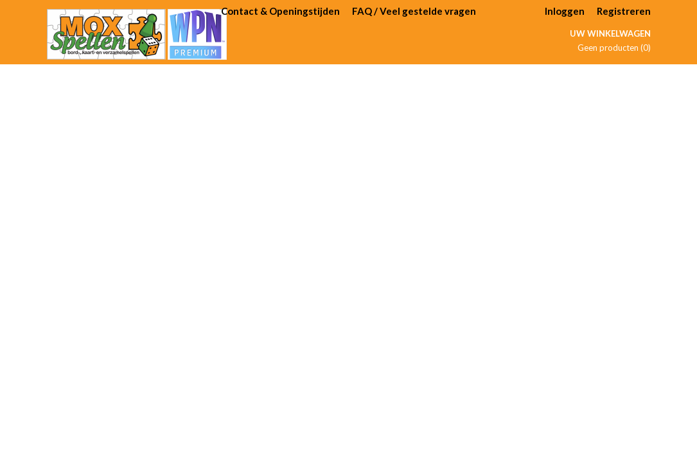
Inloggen (565, 11)
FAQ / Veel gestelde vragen (414, 11)
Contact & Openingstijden (280, 11)
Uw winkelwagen (610, 33)
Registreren (624, 11)
